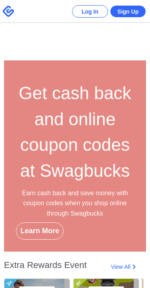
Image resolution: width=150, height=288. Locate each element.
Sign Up (126, 11)
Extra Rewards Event (45, 265)
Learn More (39, 231)
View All (120, 267)
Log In (84, 11)
